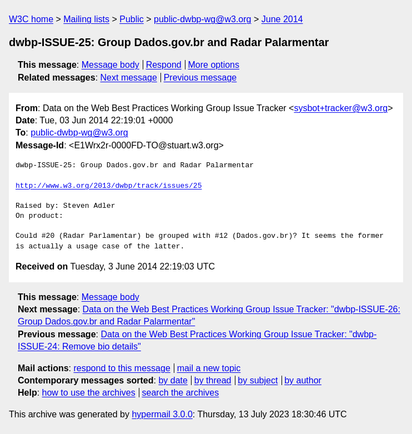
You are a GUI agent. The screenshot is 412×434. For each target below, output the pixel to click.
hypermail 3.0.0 (162, 414)
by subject (258, 380)
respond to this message (121, 368)
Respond (164, 64)
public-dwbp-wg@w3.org (202, 19)
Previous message (200, 77)
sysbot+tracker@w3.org (341, 108)
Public (131, 19)
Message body (110, 64)
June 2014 (282, 19)
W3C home (31, 19)
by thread (213, 380)
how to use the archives (88, 392)
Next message (129, 77)
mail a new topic (209, 368)
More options (214, 64)
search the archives (180, 392)
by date (172, 380)
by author (302, 380)
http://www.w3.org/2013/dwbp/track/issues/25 (109, 186)
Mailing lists (86, 19)
